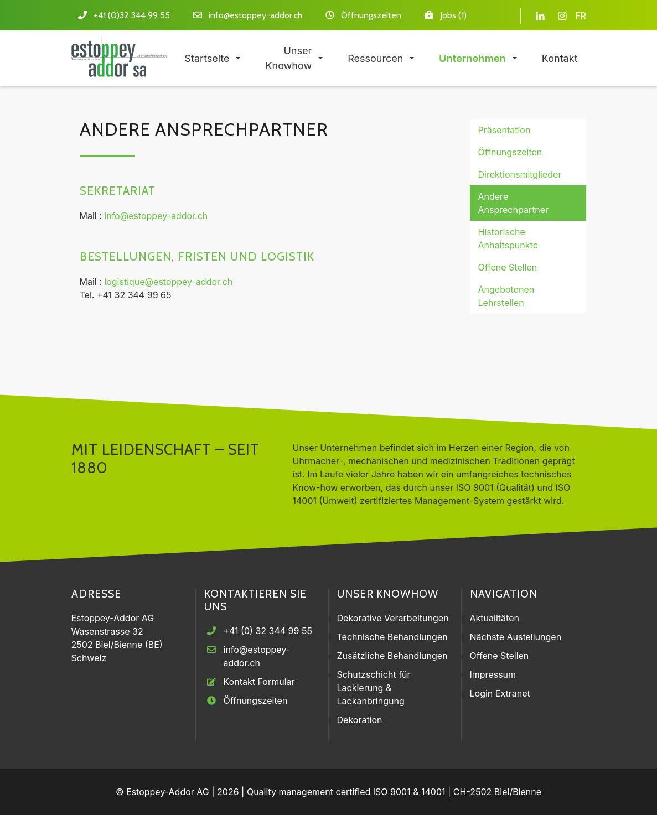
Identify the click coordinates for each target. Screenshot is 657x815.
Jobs (448, 15)
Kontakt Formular (259, 681)
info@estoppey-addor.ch (255, 15)
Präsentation (504, 130)
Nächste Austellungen (516, 636)
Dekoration (359, 719)
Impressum (493, 674)
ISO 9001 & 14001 (409, 791)
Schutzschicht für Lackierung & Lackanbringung (374, 688)
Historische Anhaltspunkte (508, 238)
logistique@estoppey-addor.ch (168, 281)
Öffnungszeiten (371, 15)
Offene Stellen (507, 267)
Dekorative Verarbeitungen (393, 618)
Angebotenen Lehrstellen (506, 296)
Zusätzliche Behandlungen (392, 655)
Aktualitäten (494, 618)
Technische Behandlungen (392, 636)
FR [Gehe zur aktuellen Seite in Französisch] (581, 16)
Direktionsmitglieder (520, 174)
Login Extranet (500, 693)
